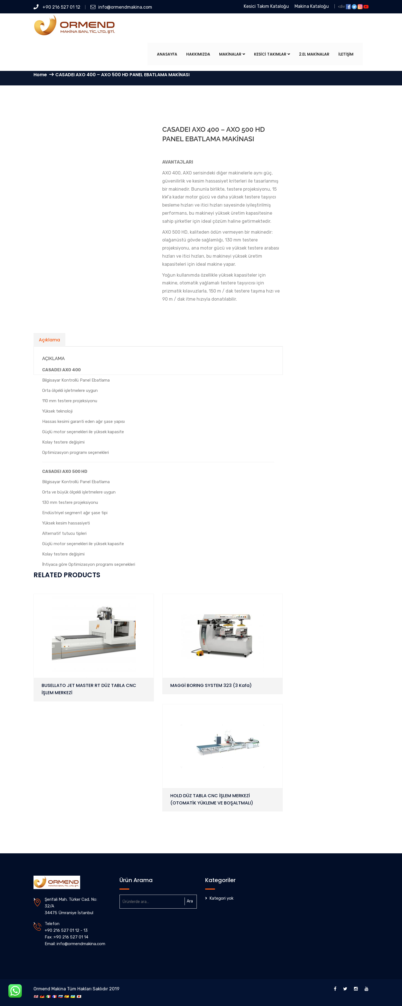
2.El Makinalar (314, 54)
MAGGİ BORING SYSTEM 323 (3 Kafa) (211, 685)
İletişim (345, 54)
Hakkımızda (198, 54)
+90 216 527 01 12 (57, 7)
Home (40, 74)
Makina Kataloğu (312, 6)
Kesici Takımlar (272, 54)
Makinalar (232, 54)
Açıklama (49, 340)
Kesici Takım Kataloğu (266, 6)
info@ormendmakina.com (121, 7)
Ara (190, 901)
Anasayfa (167, 54)
